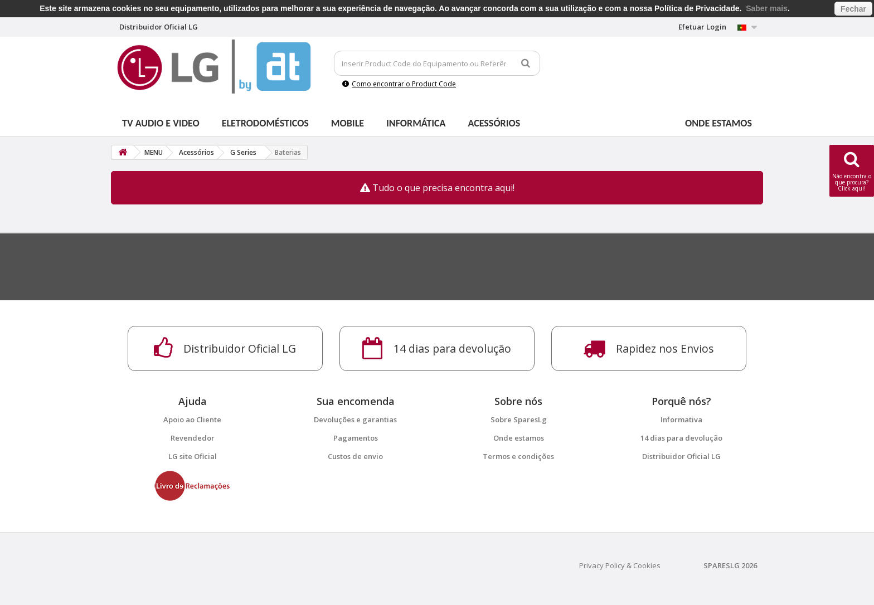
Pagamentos (355, 438)
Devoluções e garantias (355, 419)
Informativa (681, 419)
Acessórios (494, 123)
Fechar (853, 8)
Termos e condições (518, 456)
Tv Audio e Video (161, 123)
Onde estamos (718, 123)
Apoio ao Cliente (192, 419)
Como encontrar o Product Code (399, 84)
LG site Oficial (192, 456)
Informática (415, 123)
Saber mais (767, 8)
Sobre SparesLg (519, 419)
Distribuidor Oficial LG (681, 456)
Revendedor (193, 438)
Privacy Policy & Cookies (620, 565)
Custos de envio (355, 456)
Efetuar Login (702, 27)
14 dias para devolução (681, 438)
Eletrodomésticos (265, 123)
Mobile (347, 123)
